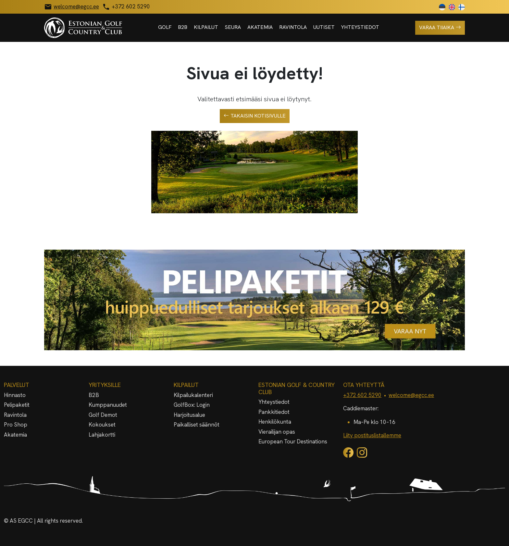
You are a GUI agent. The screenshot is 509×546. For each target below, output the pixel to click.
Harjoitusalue (189, 414)
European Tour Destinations (292, 441)
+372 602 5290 (362, 395)
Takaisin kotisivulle (255, 116)
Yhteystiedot (360, 27)
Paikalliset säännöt (196, 424)
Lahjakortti (102, 434)
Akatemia (260, 27)
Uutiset (324, 27)
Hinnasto (15, 395)
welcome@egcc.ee (411, 395)
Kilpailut (206, 27)
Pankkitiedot (274, 412)
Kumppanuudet (108, 404)
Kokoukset (102, 424)
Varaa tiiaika (440, 27)
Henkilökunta (274, 421)
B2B (182, 27)
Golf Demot (103, 414)
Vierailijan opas (276, 431)
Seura (233, 27)
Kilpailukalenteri (193, 395)
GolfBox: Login (192, 404)
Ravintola (293, 27)
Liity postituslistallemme (372, 435)
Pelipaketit (17, 404)
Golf (164, 27)
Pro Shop (15, 424)
